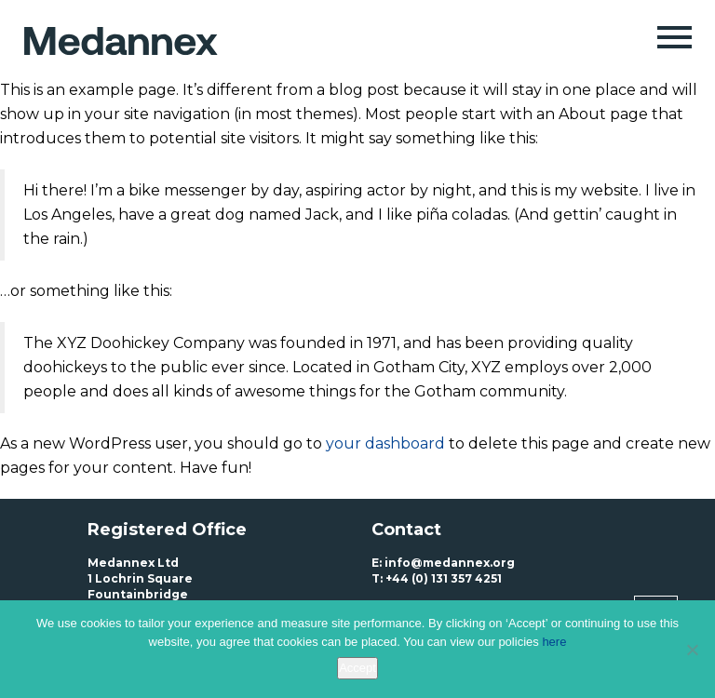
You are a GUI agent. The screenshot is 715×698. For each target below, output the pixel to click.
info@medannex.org (449, 563)
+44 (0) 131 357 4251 (443, 578)
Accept (357, 668)
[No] (691, 649)
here (554, 642)
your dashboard (385, 443)
